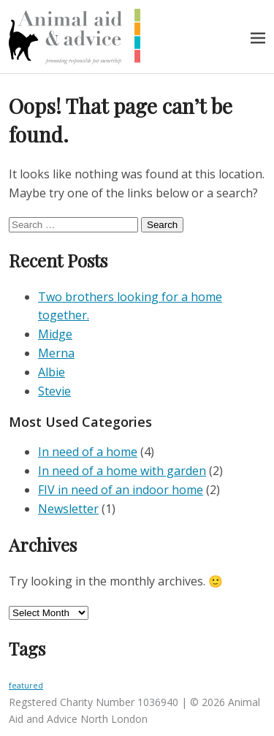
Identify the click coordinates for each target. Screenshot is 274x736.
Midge (55, 334)
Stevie (54, 391)
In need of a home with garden (122, 471)
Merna (56, 353)
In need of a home (87, 452)
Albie (51, 372)
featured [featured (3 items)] (26, 685)
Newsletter (68, 509)
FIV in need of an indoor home (120, 490)
